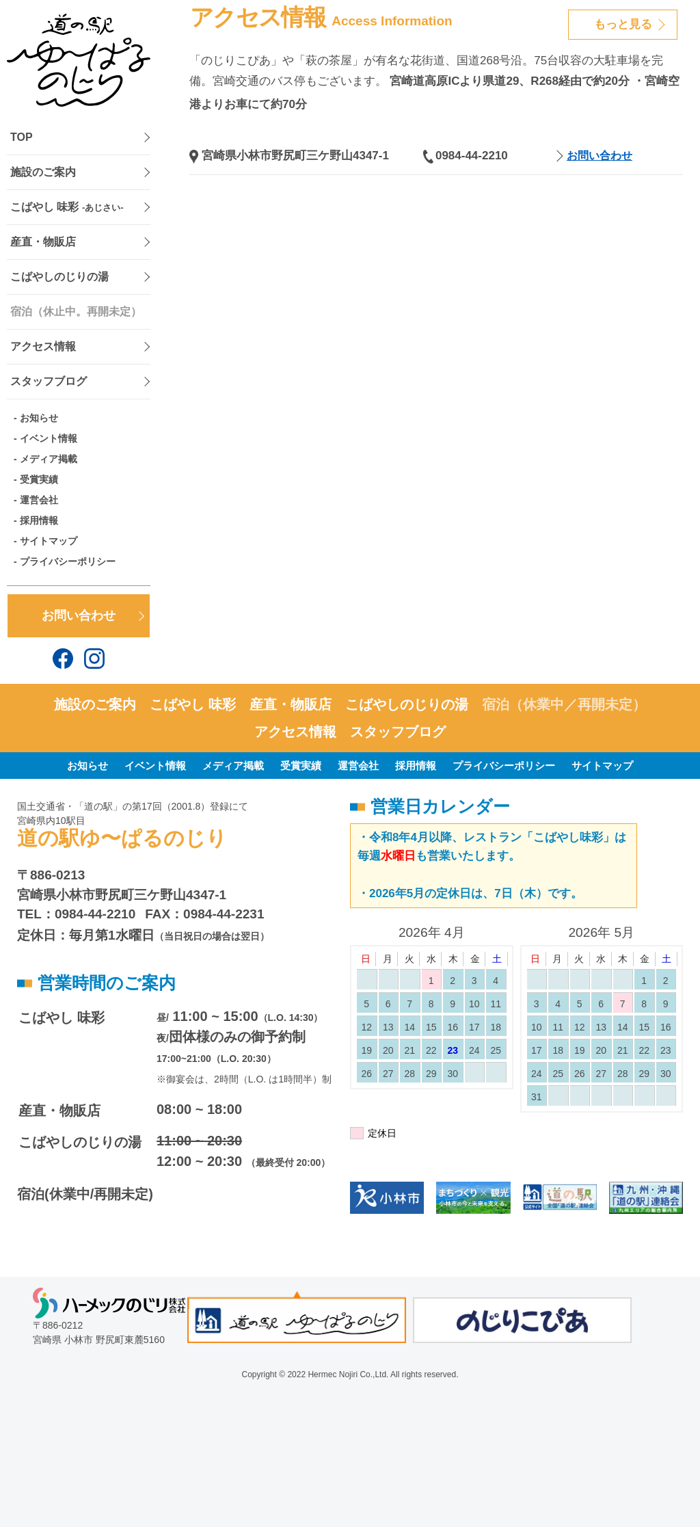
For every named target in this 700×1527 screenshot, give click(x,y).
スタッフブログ (48, 381)
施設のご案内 (43, 172)
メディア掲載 (48, 458)
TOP (21, 137)
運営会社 (39, 499)
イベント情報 (48, 438)
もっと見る (623, 24)
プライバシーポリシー (68, 561)
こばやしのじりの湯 (59, 276)
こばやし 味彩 (67, 207)
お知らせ (39, 417)
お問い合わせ (79, 615)
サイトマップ (48, 540)
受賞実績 (39, 479)
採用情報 (39, 520)
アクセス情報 (43, 346)
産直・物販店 (43, 242)
